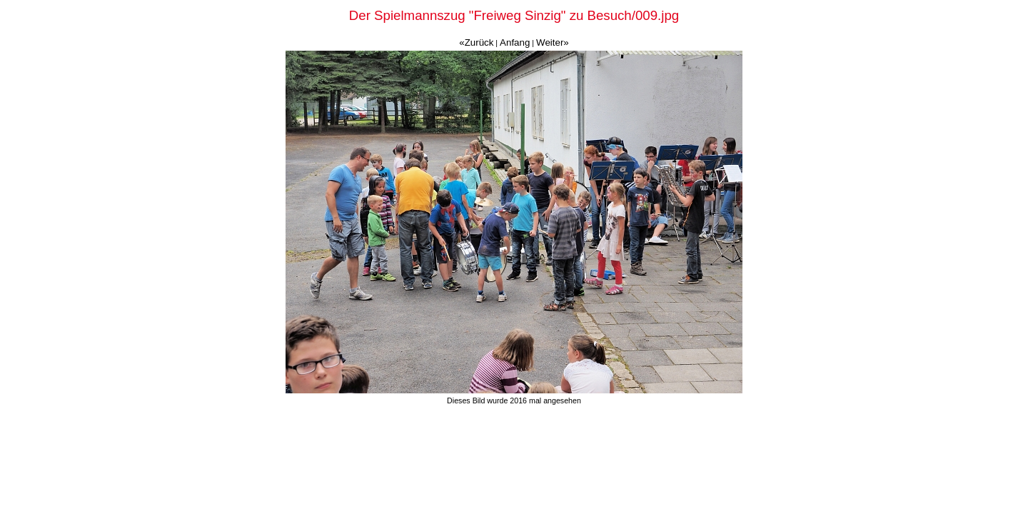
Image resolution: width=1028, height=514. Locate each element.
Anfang (515, 42)
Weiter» (552, 42)
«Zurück (476, 42)
